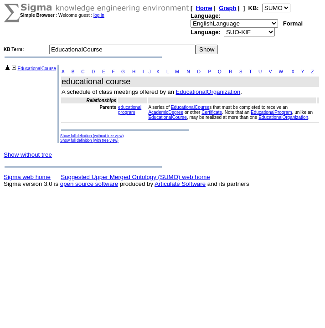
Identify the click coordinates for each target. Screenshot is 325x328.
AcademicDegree (165, 112)
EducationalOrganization (208, 91)
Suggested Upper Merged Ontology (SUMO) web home (135, 177)
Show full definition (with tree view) (89, 140)
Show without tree (28, 154)
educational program (129, 110)
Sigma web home (27, 177)
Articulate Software (180, 183)
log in (98, 15)
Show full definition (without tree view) (92, 135)
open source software (89, 183)
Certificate (211, 112)
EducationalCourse (37, 68)
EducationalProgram (271, 112)
